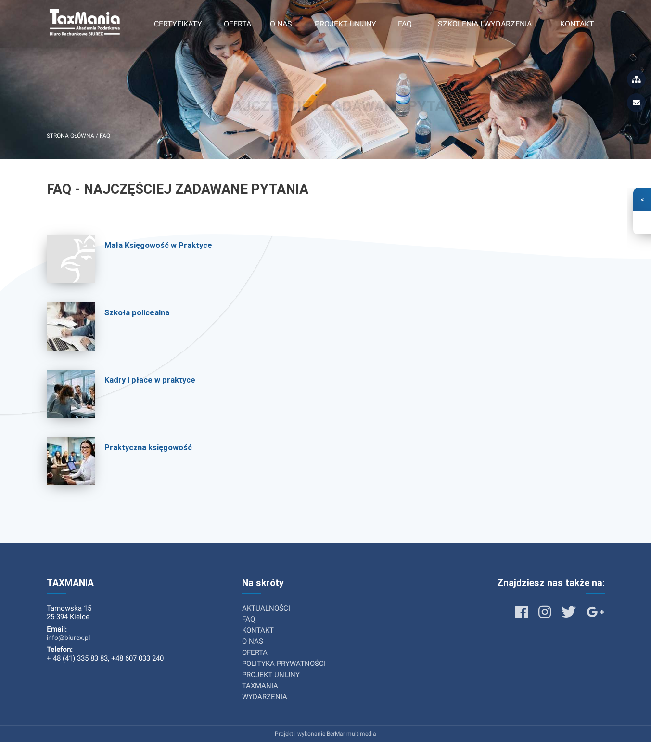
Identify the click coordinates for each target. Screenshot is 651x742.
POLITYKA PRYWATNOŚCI (284, 663)
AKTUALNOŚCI (266, 608)
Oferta (237, 23)
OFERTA (255, 652)
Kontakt (577, 23)
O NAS (252, 641)
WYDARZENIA (264, 696)
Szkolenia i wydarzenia (485, 23)
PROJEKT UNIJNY (271, 674)
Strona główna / (73, 135)
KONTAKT (258, 630)
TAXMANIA (260, 685)
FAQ (405, 23)
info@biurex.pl (68, 637)
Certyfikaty (178, 23)
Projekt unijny (345, 23)
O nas (281, 23)
